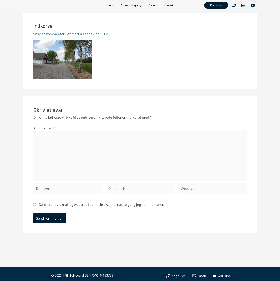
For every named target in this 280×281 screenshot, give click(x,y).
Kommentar (44, 128)
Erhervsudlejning (131, 5)
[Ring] (234, 5)
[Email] (199, 276)
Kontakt (168, 5)
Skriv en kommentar (49, 34)
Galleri (152, 5)
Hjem (110, 5)
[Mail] (243, 5)
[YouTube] (253, 5)
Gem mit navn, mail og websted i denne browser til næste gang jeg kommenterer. (101, 204)
